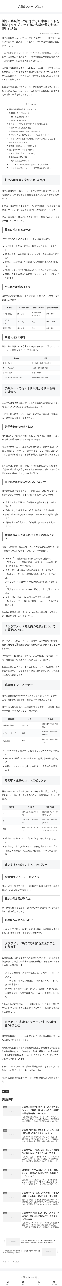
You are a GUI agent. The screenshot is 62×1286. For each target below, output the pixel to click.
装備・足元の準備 (18, 121)
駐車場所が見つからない (21, 162)
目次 (28, 104)
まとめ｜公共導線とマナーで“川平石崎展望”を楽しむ (30, 170)
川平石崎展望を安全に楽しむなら (23, 109)
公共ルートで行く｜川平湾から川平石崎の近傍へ (29, 124)
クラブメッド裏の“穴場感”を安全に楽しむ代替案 (29, 166)
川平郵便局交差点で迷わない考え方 (26, 132)
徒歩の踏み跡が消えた (20, 158)
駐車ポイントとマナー (18, 143)
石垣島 (5, 1093)
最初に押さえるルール (20, 113)
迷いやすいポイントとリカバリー (23, 151)
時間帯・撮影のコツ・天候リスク (23, 147)
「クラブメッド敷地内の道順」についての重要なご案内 (32, 139)
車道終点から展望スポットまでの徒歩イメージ (30, 136)
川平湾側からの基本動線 (21, 128)
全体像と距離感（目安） (21, 117)
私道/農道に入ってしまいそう (23, 155)
